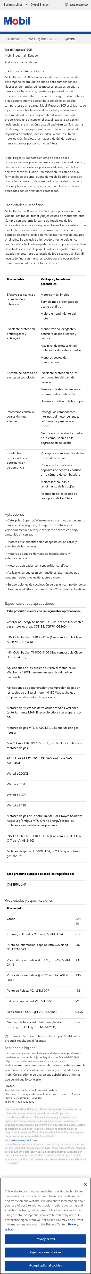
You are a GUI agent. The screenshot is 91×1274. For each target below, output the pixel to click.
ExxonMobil (13, 39)
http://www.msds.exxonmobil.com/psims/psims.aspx (35, 1061)
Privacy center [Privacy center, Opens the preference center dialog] (46, 1239)
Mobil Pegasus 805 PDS (43, 39)
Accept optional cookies (45, 1265)
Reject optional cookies (45, 1252)
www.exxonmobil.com (24, 1140)
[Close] (85, 1184)
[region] (45, 1226)
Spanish (70, 39)
